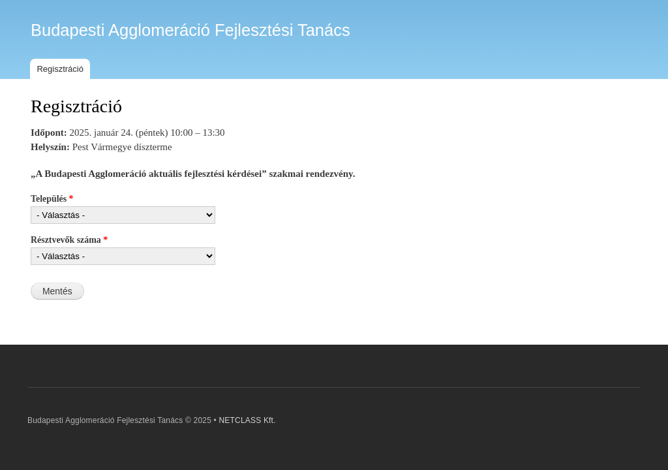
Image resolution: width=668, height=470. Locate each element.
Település (52, 199)
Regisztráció (60, 69)
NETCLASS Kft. (247, 420)
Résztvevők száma (69, 240)
